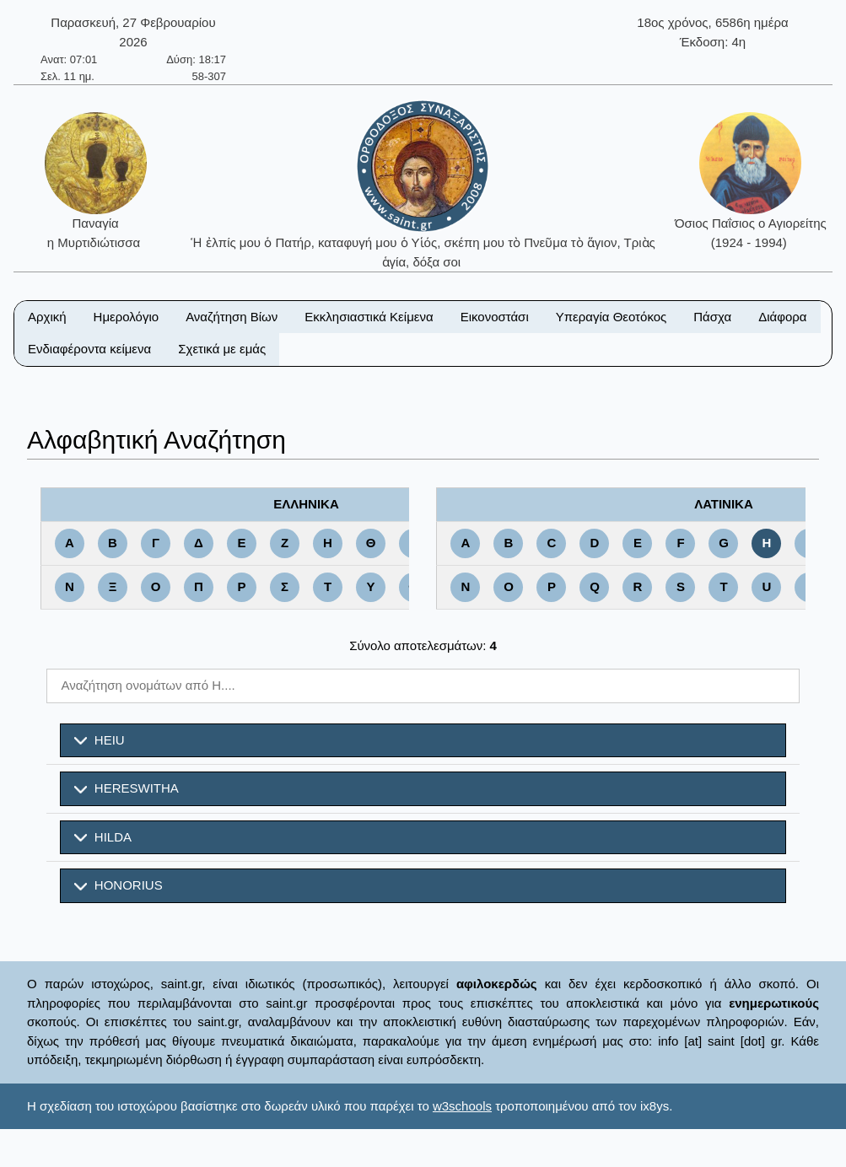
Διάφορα (782, 316)
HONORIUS (118, 885)
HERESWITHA (126, 788)
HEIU (99, 740)
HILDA (103, 837)
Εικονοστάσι (495, 316)
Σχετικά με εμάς (222, 348)
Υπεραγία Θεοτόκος (611, 316)
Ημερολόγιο (126, 316)
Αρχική (47, 316)
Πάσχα (712, 316)
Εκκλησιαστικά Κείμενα (368, 316)
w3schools (462, 1106)
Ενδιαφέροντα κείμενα (89, 348)
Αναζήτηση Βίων (232, 316)
